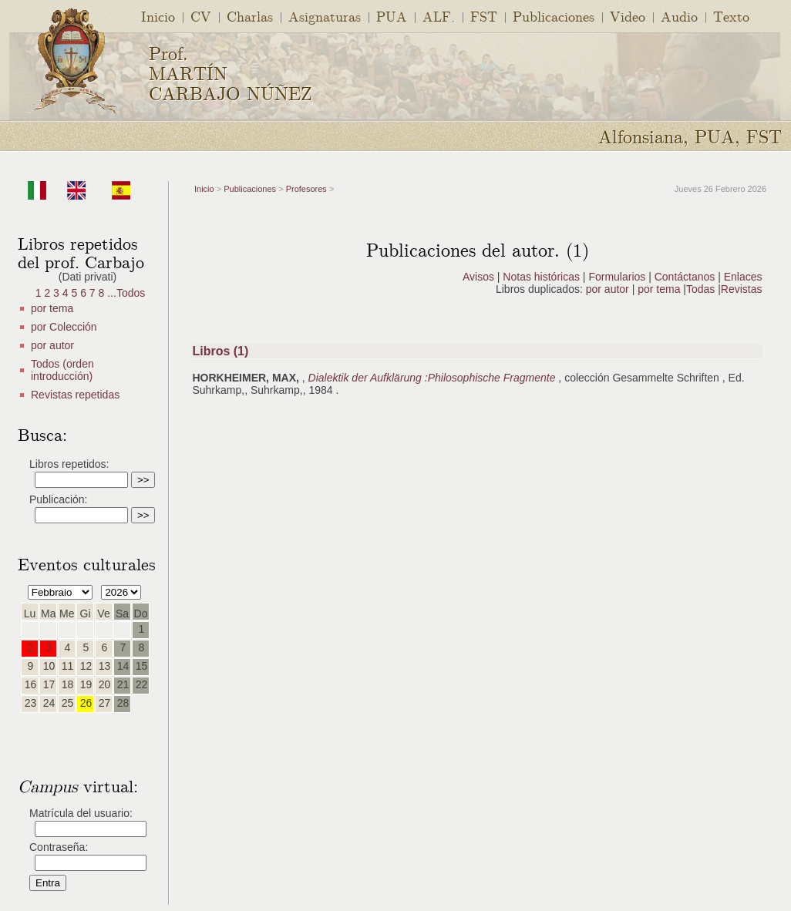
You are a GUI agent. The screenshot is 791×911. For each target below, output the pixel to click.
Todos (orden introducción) (62, 370)
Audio (679, 15)
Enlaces (743, 277)
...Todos (126, 293)
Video (627, 15)
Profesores (306, 188)
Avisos (478, 277)
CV (200, 15)
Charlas (250, 15)
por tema (52, 308)
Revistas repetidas (75, 394)
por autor (52, 345)
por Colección (64, 327)
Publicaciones (553, 15)
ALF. (438, 15)
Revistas (741, 289)
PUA (391, 15)
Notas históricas (541, 277)
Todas (702, 289)
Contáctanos (685, 277)
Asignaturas (324, 15)
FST (483, 15)
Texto (731, 15)
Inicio (158, 15)
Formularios (616, 277)
